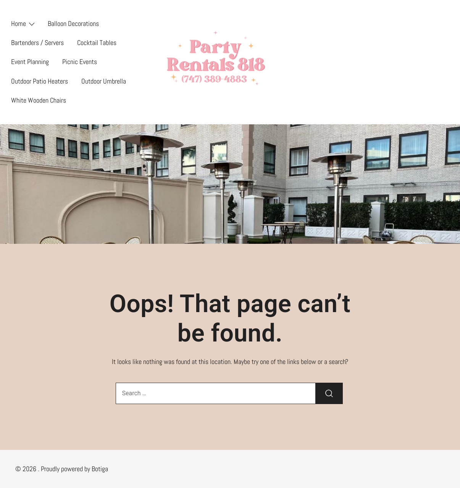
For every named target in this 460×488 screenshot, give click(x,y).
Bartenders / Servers (37, 42)
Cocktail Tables (96, 42)
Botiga (100, 468)
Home (18, 23)
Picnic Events (79, 61)
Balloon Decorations (73, 23)
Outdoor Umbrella (103, 81)
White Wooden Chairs (38, 100)
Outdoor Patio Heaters (39, 81)
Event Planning (30, 61)
